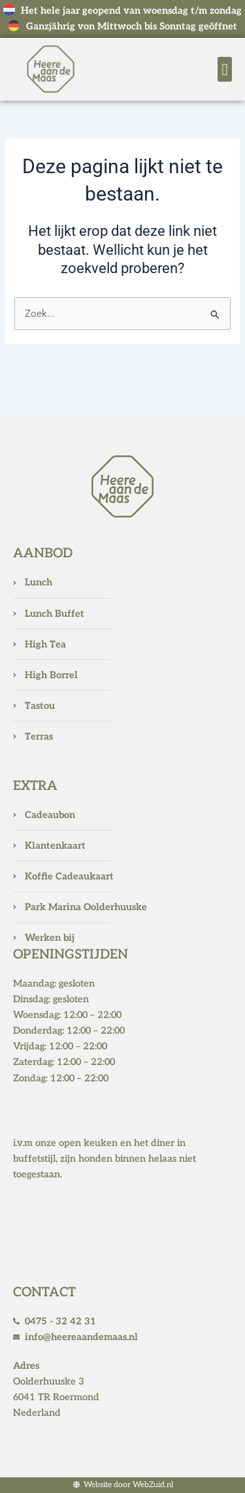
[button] (225, 69)
